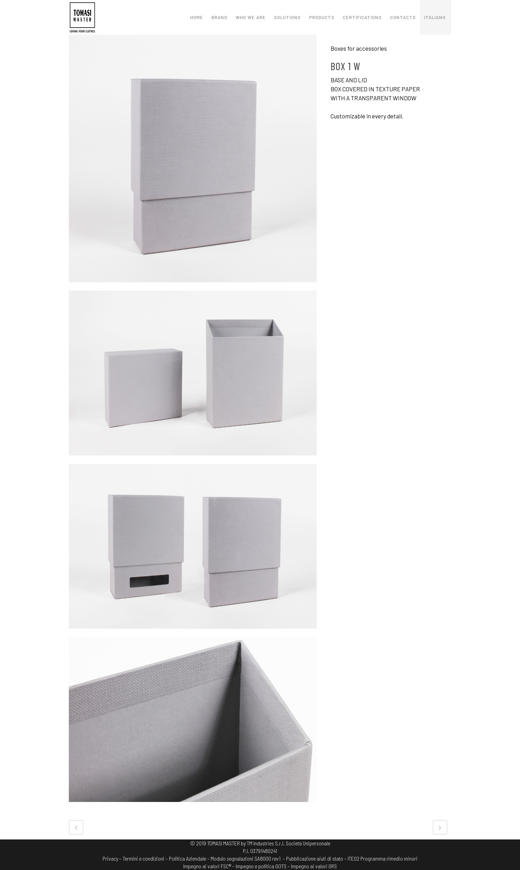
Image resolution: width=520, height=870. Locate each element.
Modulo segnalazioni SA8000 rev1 (246, 858)
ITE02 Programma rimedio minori (382, 858)
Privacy (110, 858)
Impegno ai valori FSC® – (209, 866)
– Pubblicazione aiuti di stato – (315, 858)
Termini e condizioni (143, 858)
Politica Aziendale (187, 858)
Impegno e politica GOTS (261, 866)
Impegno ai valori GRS (314, 866)
